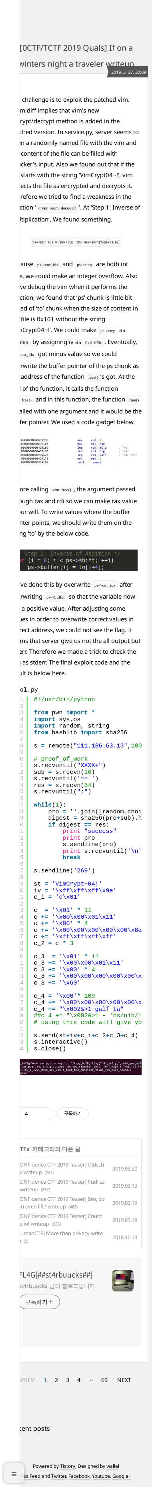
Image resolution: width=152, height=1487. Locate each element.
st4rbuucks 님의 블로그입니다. (57, 1285)
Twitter (58, 1476)
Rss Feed (30, 1476)
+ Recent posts (28, 1428)
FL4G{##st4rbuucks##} (55, 1274)
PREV (27, 1380)
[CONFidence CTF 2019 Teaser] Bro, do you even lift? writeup (60, 1202)
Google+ (121, 1476)
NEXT (124, 1380)
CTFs (22, 1149)
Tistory (67, 1466)
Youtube (101, 1476)
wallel (112, 1466)
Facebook (79, 1476)
